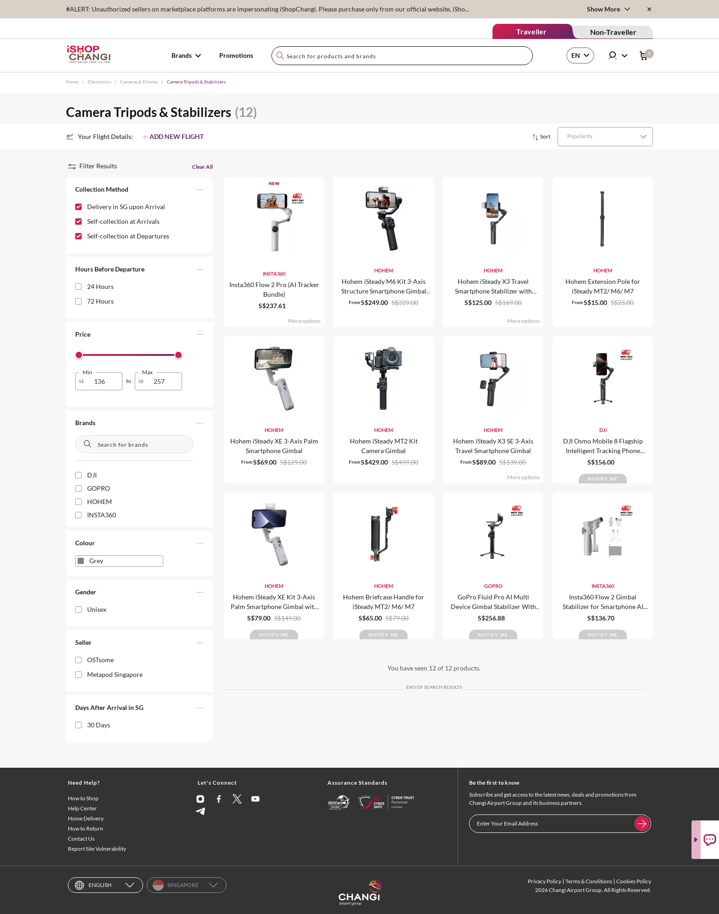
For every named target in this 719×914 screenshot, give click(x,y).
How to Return (85, 828)
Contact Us (81, 838)
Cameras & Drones (139, 81)
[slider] (79, 355)
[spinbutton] (104, 381)
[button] (139, 191)
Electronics (99, 81)
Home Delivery (86, 818)
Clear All (202, 166)
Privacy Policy (544, 881)
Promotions (236, 55)
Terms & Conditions (588, 881)
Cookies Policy (633, 881)
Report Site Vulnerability (97, 848)
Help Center (82, 808)
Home (72, 81)
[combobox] (402, 55)
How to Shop (83, 798)
